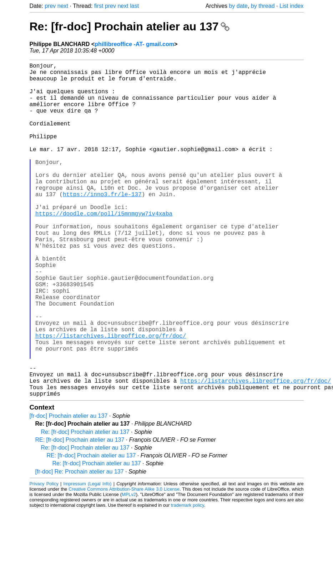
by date (238, 6)
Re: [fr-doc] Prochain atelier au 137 (130, 26)
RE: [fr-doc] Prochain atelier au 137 (80, 514)
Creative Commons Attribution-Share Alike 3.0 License (124, 563)
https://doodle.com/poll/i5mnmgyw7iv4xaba (103, 248)
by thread (263, 6)
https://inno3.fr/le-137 (102, 224)
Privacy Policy (44, 558)
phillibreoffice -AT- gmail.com (134, 44)
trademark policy (187, 579)
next (62, 6)
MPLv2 (129, 568)
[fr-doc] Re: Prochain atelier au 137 (79, 546)
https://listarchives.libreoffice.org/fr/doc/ (110, 397)
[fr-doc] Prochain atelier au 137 (69, 490)
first (99, 6)
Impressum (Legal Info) (88, 558)
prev (50, 6)
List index (291, 6)
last (134, 6)
